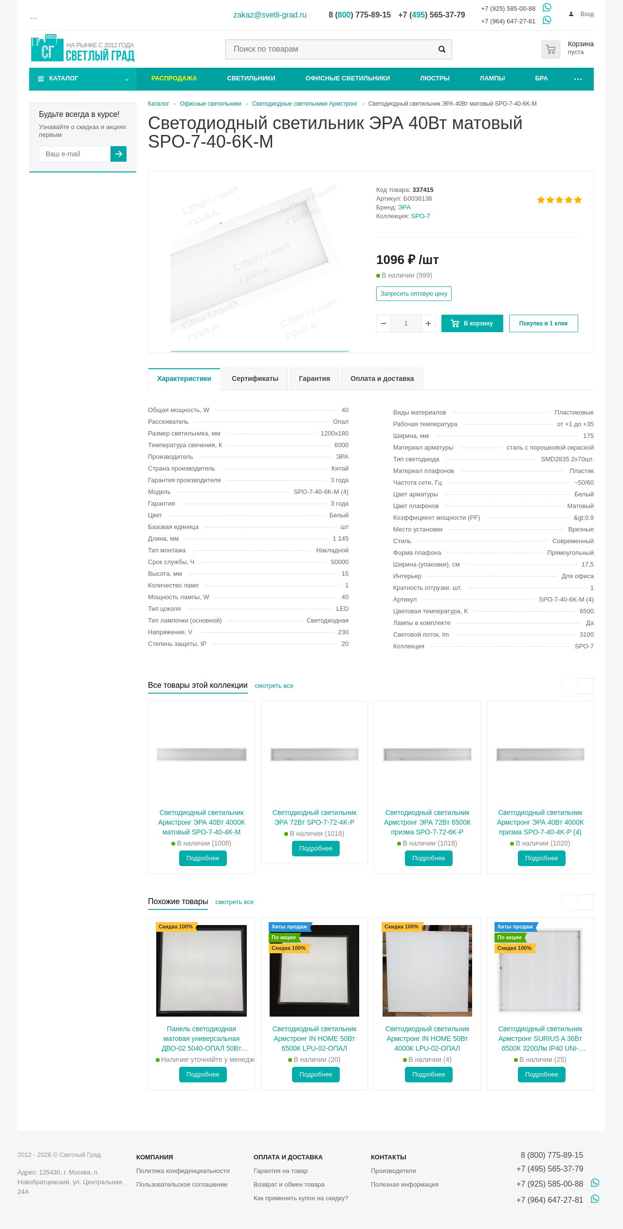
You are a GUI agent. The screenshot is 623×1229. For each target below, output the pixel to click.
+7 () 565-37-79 (431, 15)
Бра (541, 78)
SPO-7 (420, 216)
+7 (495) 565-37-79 (549, 1169)
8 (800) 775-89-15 (549, 1155)
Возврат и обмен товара (289, 1184)
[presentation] (570, 686)
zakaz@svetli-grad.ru (270, 15)
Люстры (435, 78)
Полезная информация (405, 1184)
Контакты (388, 1157)
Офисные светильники (348, 78)
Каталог (63, 78)
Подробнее (202, 858)
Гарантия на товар (281, 1170)
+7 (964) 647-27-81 (508, 21)
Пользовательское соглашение (181, 1184)
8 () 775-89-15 (360, 15)
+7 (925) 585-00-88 (508, 8)
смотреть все (274, 685)
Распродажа (174, 78)
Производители (393, 1170)
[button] (259, 351)
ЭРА (404, 207)
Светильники (251, 78)
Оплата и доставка (288, 1157)
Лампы (492, 78)
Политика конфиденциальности (183, 1170)
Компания (154, 1157)
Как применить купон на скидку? (301, 1198)
